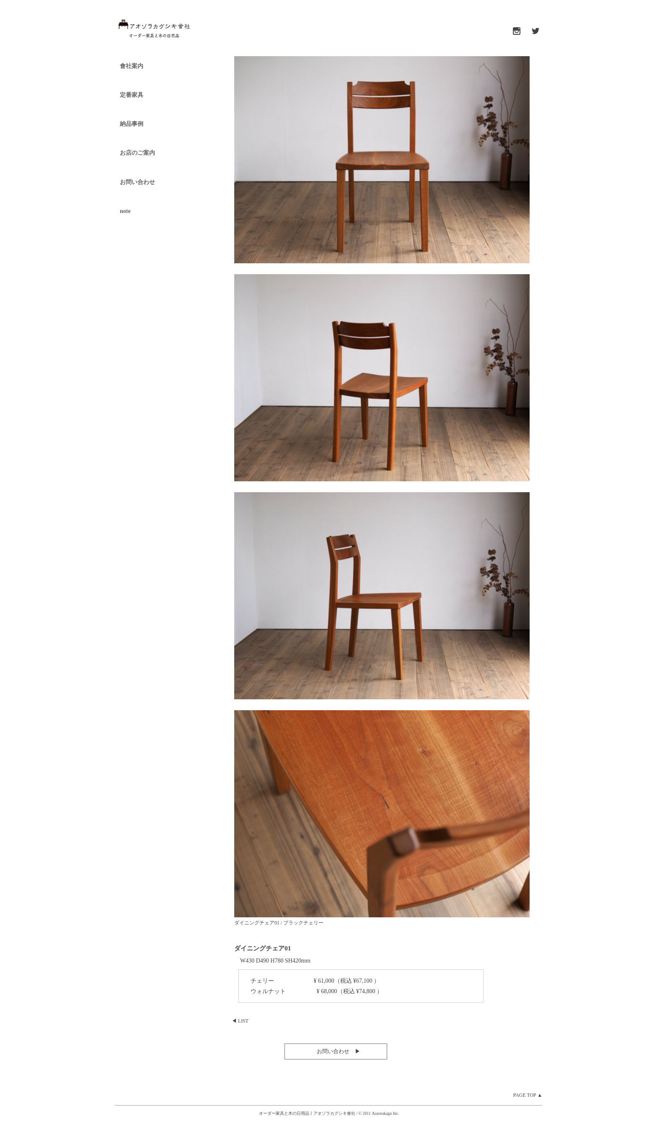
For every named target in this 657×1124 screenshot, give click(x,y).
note (125, 211)
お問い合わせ (137, 182)
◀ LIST (240, 1021)
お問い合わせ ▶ (335, 1051)
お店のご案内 (137, 153)
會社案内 (131, 66)
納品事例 (131, 124)
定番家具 (131, 95)
